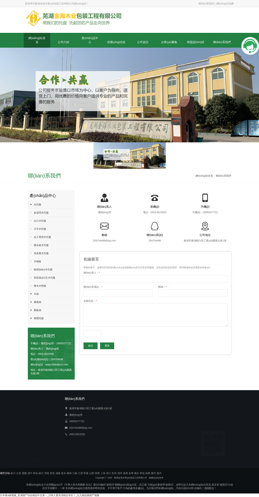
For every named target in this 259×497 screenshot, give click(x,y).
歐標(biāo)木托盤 (41, 269)
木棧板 (35, 261)
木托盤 (35, 204)
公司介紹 (63, 42)
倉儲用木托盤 (39, 212)
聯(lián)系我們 (206, 3)
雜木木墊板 (38, 285)
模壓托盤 (37, 318)
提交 (90, 345)
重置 (107, 345)
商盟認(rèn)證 (195, 42)
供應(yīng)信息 (116, 42)
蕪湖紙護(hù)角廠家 (137, 465)
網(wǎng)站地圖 (225, 3)
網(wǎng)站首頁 (36, 40)
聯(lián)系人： (92, 272)
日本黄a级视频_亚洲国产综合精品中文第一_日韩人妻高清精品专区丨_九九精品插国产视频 (49, 495)
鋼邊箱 (35, 301)
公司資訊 (142, 42)
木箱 (34, 293)
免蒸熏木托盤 (39, 253)
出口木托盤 (38, 220)
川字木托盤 (38, 228)
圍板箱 (35, 310)
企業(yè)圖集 (169, 42)
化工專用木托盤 (40, 236)
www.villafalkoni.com (56, 364)
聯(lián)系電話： (93, 286)
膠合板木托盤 (39, 245)
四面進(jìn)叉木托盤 (42, 277)
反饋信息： (90, 301)
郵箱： (162, 286)
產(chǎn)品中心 (90, 40)
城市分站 (5, 473)
